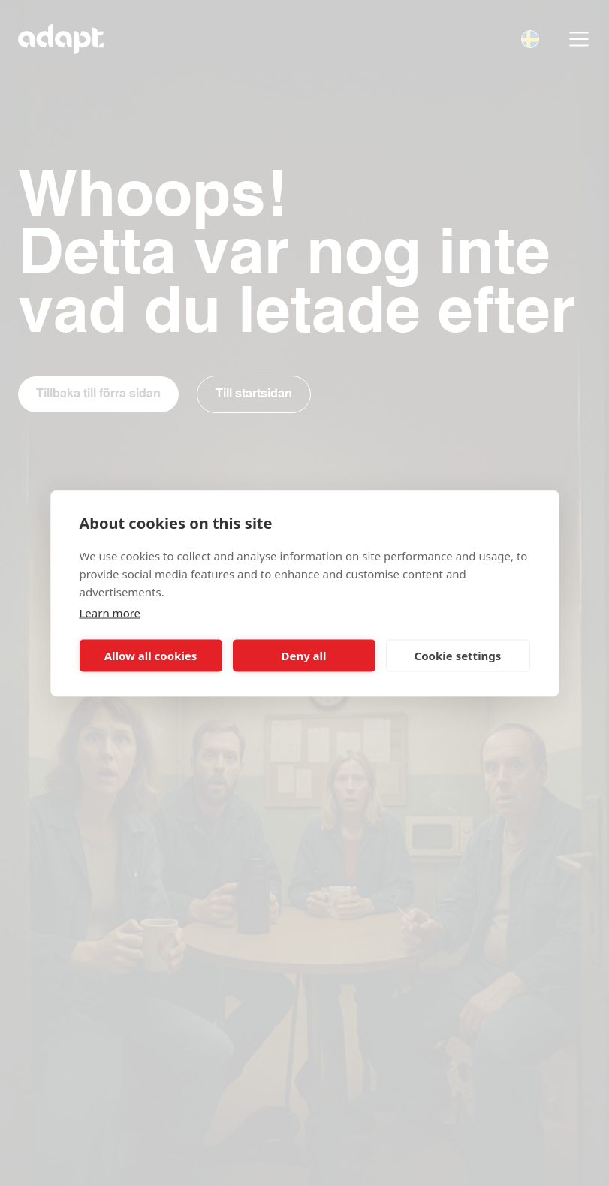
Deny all (303, 655)
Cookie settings (458, 655)
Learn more (110, 612)
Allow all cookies (150, 655)
